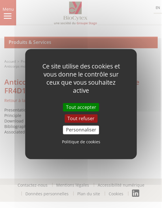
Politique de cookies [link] (81, 141)
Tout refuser (81, 118)
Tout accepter (81, 107)
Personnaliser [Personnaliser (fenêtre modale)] (81, 130)
